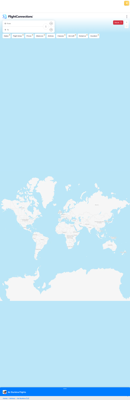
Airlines (12, 398)
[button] (127, 22)
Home (5, 398)
